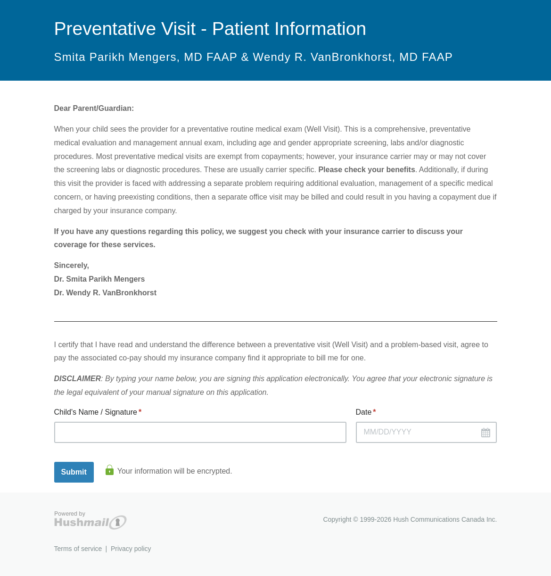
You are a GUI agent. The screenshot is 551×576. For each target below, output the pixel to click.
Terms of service (78, 548)
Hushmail (90, 520)
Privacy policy (131, 548)
